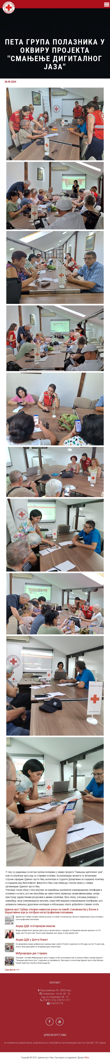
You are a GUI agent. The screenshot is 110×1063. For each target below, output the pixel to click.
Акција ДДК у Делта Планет (32, 939)
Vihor (86, 1057)
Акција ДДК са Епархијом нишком (35, 926)
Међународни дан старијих (31, 953)
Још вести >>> (12, 969)
